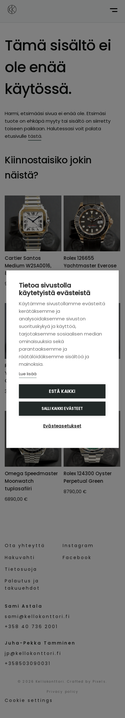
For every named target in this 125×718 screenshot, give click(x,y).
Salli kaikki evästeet (62, 408)
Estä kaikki (62, 391)
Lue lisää (28, 374)
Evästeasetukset (62, 426)
